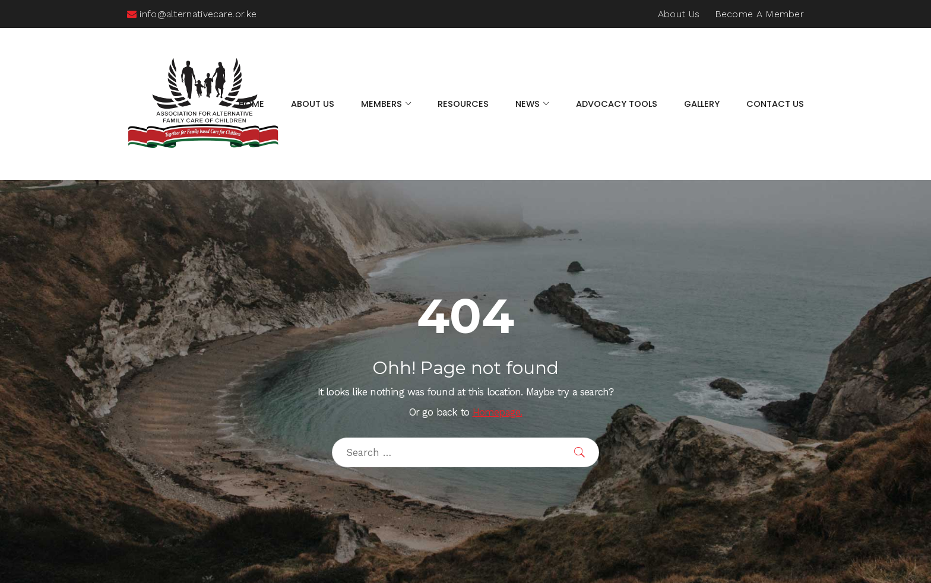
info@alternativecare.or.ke (191, 14)
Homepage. (497, 412)
